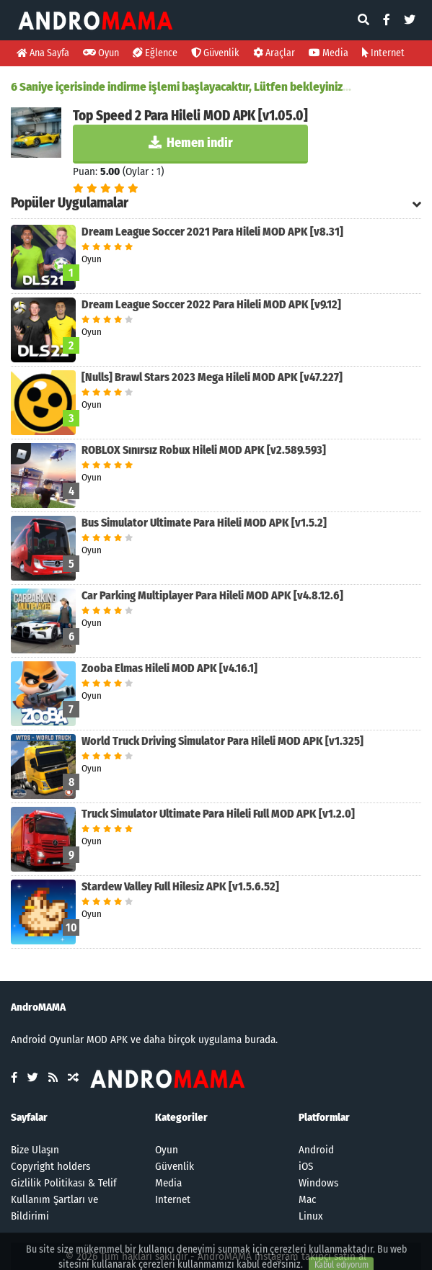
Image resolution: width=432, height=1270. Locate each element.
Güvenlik (215, 53)
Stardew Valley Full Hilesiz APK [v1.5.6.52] (180, 886)
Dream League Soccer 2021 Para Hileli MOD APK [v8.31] (212, 231)
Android (316, 1149)
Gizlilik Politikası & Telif (64, 1182)
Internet (383, 53)
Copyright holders (50, 1166)
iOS (306, 1166)
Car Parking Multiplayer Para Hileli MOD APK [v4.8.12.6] (212, 595)
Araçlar (274, 53)
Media (328, 53)
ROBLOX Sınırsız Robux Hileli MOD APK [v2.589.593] (203, 450)
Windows (318, 1182)
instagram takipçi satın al (310, 1256)
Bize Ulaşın (35, 1149)
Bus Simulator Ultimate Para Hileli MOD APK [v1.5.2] (204, 522)
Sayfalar (29, 1117)
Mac (307, 1199)
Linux (311, 1215)
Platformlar (324, 1117)
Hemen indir (191, 143)
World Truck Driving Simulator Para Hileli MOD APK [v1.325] (222, 741)
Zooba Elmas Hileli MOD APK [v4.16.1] (169, 668)
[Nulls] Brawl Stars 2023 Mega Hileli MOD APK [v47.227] (212, 377)
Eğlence (155, 53)
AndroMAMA (225, 1256)
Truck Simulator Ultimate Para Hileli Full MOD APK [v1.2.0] (218, 813)
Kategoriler (181, 1117)
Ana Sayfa (43, 53)
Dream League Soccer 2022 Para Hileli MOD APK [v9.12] (211, 304)
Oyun (101, 53)
